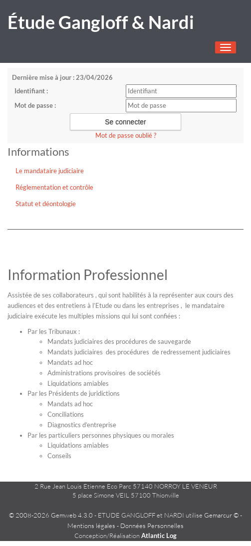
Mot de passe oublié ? (125, 135)
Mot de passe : (35, 105)
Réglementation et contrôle (54, 187)
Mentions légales (91, 526)
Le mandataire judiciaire (49, 171)
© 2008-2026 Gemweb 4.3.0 (51, 515)
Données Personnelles (152, 526)
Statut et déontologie (45, 204)
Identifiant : (31, 91)
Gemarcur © (221, 515)
